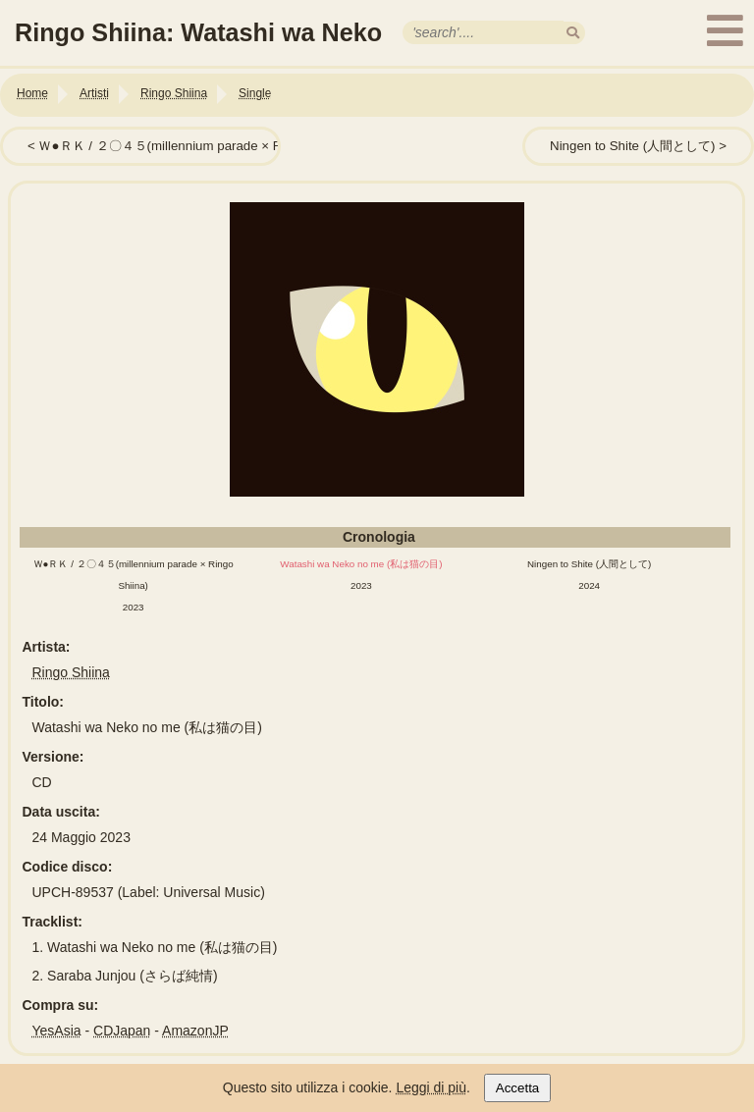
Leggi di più (431, 1087)
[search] (573, 33)
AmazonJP (195, 1030)
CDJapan (121, 1030)
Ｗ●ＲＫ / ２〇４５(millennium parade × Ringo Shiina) (194, 145)
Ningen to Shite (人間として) (632, 145)
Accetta (517, 1088)
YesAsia (56, 1030)
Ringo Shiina (71, 672)
